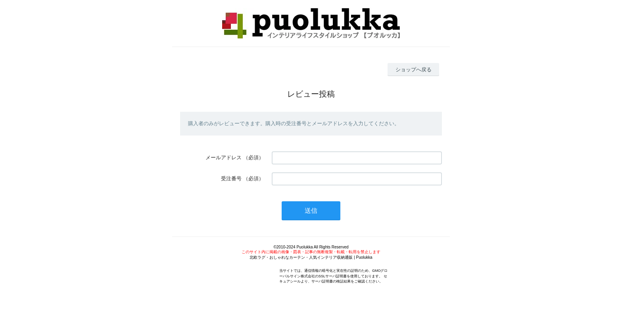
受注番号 (231, 178)
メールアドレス (223, 157)
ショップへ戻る (413, 70)
